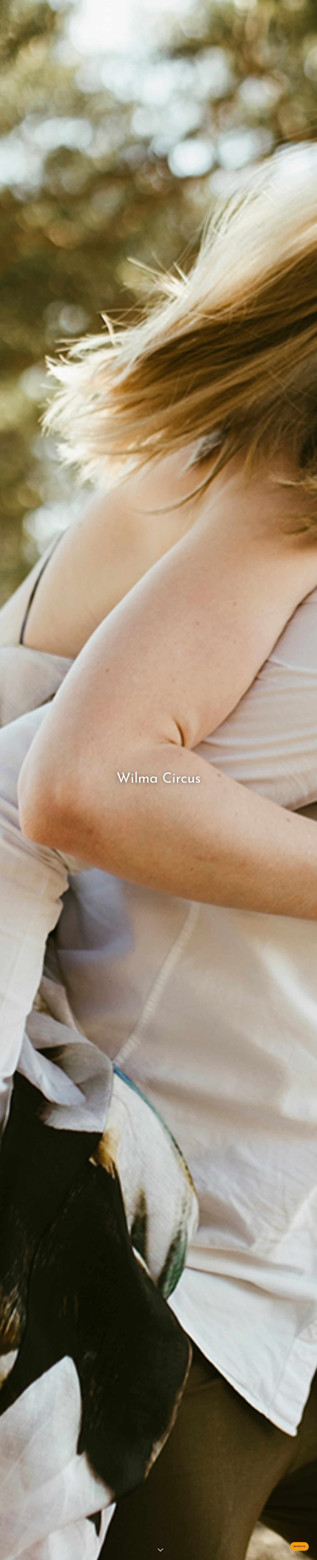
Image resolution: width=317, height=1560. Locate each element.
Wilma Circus (158, 779)
